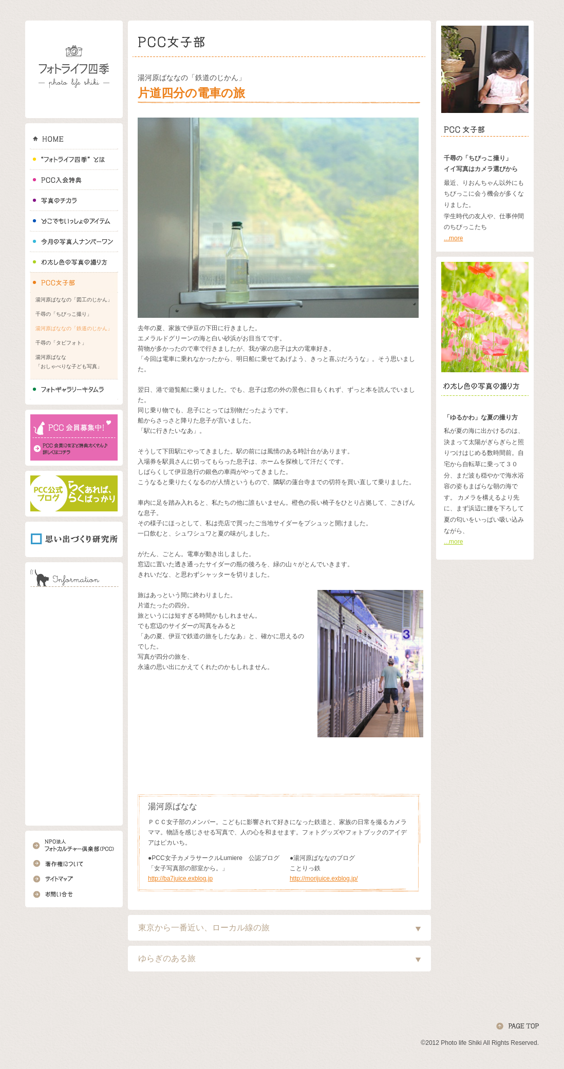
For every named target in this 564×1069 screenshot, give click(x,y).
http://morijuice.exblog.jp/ (324, 878)
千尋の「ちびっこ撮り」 (63, 314)
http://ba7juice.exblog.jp (180, 878)
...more (453, 238)
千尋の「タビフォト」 (61, 343)
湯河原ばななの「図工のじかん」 (73, 299)
